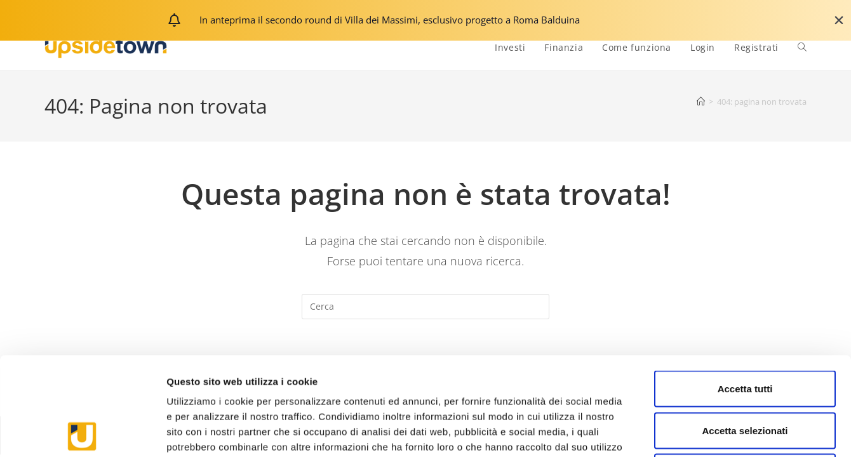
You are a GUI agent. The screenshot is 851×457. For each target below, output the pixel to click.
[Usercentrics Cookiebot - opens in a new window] (82, 432)
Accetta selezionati (744, 332)
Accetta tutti (745, 290)
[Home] (701, 101)
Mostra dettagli (668, 432)
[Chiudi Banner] (839, 20)
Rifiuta (745, 373)
